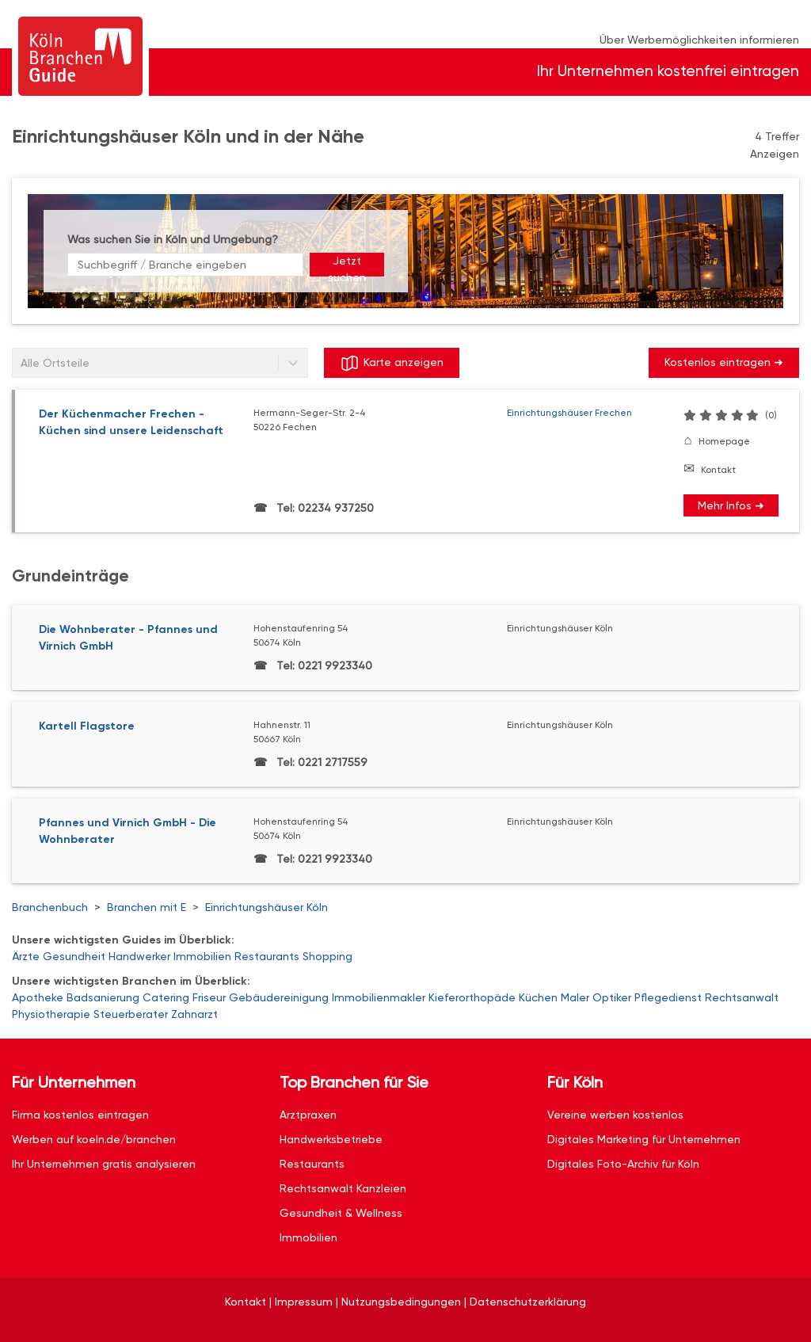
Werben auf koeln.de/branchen (94, 1139)
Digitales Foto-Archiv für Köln (623, 1163)
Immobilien (202, 956)
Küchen (538, 997)
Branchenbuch (50, 907)
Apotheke (37, 997)
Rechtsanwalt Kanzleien (343, 1188)
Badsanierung (103, 997)
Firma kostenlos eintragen (80, 1114)
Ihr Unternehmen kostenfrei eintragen (668, 71)
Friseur (209, 997)
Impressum (304, 1301)
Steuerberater (130, 1014)
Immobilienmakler (378, 997)
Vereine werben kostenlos (615, 1114)
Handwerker (139, 956)
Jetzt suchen (347, 265)
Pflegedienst (668, 997)
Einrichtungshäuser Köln (266, 907)
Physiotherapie (51, 1014)
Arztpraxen (308, 1114)
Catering (166, 997)
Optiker (611, 997)
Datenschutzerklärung (528, 1301)
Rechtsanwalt (742, 997)
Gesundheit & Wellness (341, 1213)
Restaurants (266, 956)
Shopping (327, 956)
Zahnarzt (194, 1014)
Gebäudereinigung (279, 997)
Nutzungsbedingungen (401, 1301)
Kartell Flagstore (87, 726)
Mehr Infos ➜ (731, 505)
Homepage (724, 441)
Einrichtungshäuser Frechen (569, 412)
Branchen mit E (146, 907)
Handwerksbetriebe (331, 1139)
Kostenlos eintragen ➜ (723, 362)
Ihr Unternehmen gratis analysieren (104, 1163)
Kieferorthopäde (472, 997)
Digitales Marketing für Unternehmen (644, 1139)
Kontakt (718, 469)
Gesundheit (74, 956)
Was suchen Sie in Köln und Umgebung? (172, 239)
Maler (575, 997)
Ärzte (26, 956)
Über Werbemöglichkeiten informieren (699, 39)
